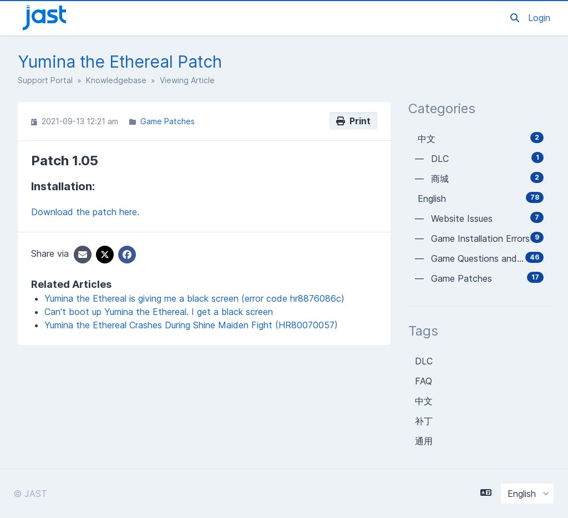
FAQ (423, 381)
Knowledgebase (116, 80)
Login (539, 17)
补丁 (424, 420)
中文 (424, 401)
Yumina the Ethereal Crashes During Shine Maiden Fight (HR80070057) (191, 325)
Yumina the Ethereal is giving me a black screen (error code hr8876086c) (194, 298)
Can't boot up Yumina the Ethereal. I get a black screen (158, 311)
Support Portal (45, 80)
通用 (424, 440)
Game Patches (167, 121)
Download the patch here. (85, 211)
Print (353, 120)
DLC (424, 361)
